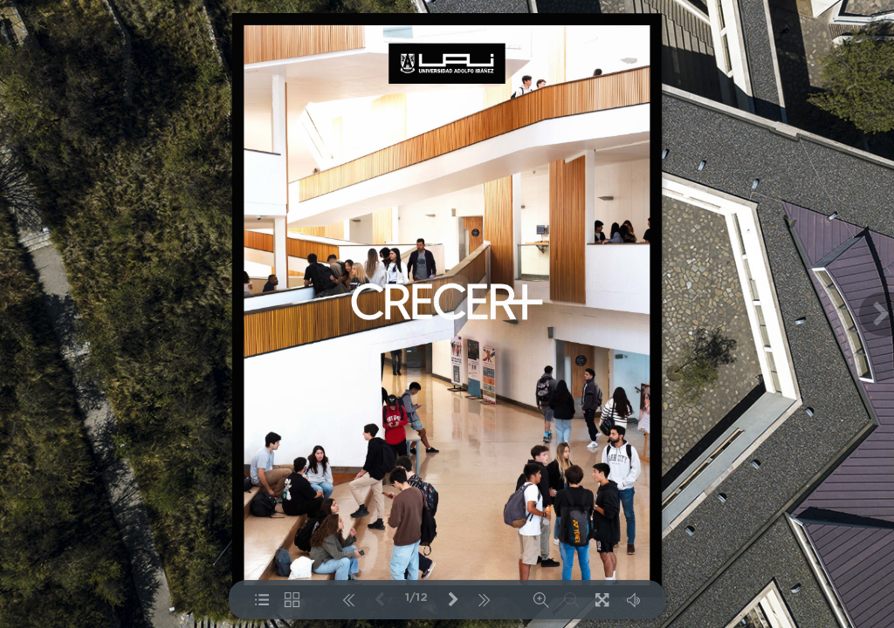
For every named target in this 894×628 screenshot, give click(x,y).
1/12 (416, 598)
